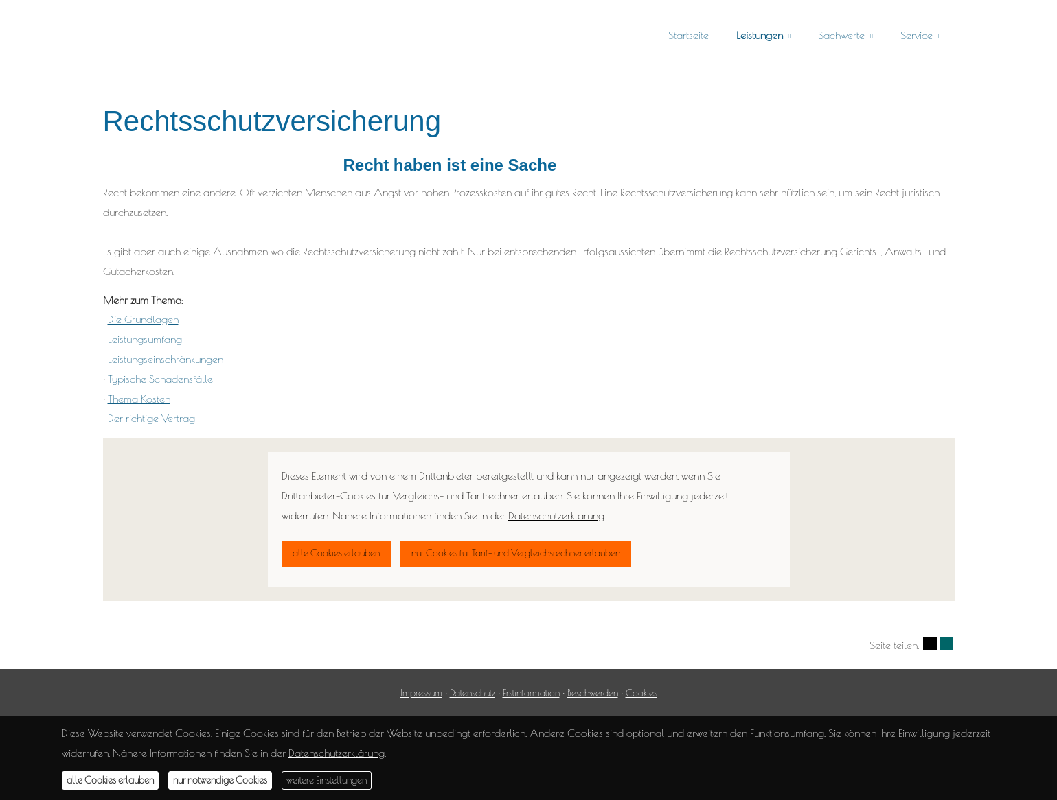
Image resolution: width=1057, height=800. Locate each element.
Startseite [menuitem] (688, 35)
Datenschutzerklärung (336, 752)
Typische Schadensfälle (160, 379)
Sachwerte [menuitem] (841, 35)
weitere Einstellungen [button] (326, 780)
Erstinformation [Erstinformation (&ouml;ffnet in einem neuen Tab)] (531, 692)
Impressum (421, 692)
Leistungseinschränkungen (165, 359)
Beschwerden (592, 692)
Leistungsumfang (145, 339)
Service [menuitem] (916, 35)
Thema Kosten (139, 398)
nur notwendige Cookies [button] (220, 780)
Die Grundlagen (143, 319)
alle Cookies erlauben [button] (110, 780)
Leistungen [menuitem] (759, 35)
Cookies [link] (641, 692)
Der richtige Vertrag (151, 418)
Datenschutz (472, 692)
